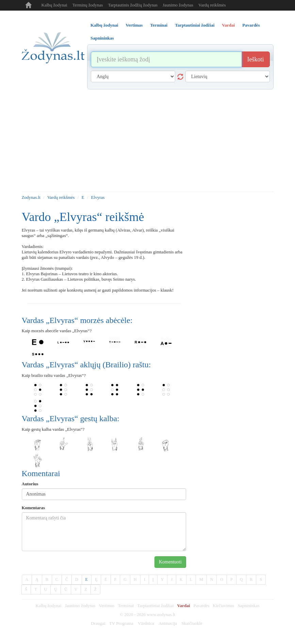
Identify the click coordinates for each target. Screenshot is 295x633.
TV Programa (121, 623)
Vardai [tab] (228, 25)
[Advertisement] (148, 140)
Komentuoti (170, 561)
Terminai (126, 605)
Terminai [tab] (158, 25)
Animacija (168, 623)
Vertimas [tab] (134, 25)
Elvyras (98, 197)
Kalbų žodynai (54, 5)
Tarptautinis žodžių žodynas (133, 5)
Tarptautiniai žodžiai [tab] (194, 25)
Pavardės (201, 605)
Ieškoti (255, 59)
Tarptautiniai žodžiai (155, 605)
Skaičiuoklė (191, 623)
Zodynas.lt (31, 197)
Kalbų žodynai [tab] (104, 25)
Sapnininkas (249, 605)
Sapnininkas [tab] (102, 38)
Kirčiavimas (223, 605)
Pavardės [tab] (251, 25)
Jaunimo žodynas (178, 5)
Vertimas (107, 605)
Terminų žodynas (87, 5)
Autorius (30, 483)
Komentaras (33, 507)
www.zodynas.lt (161, 614)
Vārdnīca (146, 623)
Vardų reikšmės (212, 5)
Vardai (183, 605)
